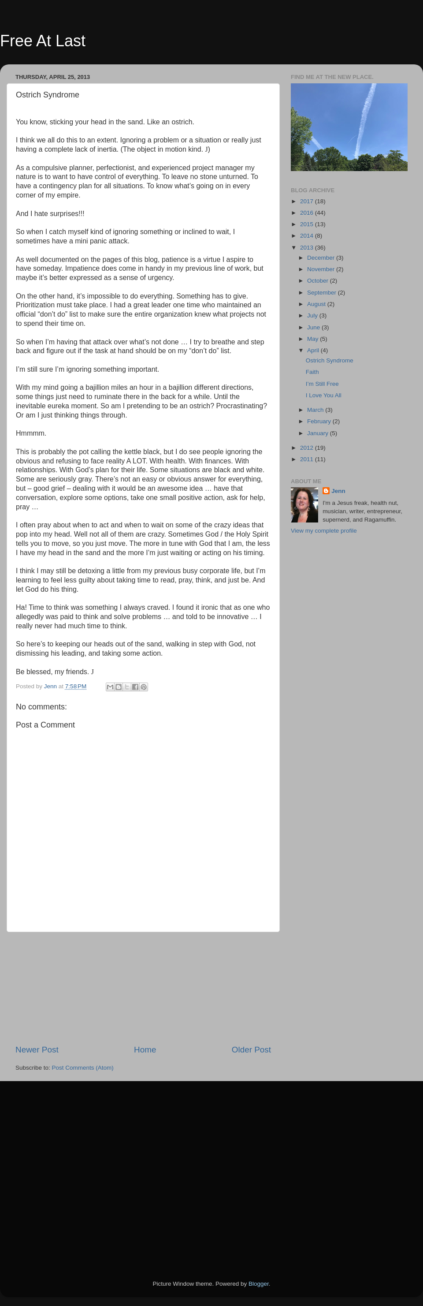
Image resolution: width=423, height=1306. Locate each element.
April (314, 350)
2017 (307, 201)
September (322, 292)
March (316, 410)
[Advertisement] (143, 988)
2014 (307, 235)
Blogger (259, 1283)
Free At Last (42, 41)
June (314, 327)
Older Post (251, 1049)
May (313, 339)
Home (145, 1049)
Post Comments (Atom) (83, 1067)
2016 (307, 212)
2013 (307, 247)
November (321, 269)
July (313, 315)
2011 (307, 459)
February (320, 421)
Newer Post (37, 1049)
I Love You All (323, 395)
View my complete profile (324, 530)
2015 (307, 224)
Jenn (338, 491)
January (318, 433)
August (317, 304)
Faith (312, 372)
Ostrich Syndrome (329, 360)
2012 (307, 447)
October (318, 280)
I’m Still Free (322, 384)
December (321, 257)
